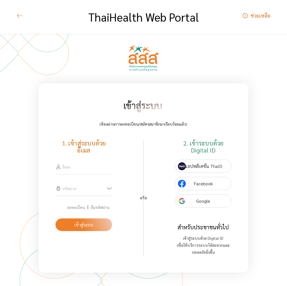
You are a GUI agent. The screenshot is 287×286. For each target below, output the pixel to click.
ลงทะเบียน (76, 207)
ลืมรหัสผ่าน (100, 207)
